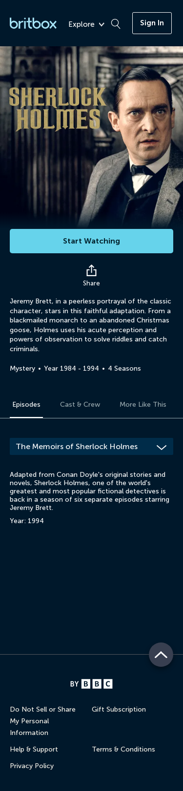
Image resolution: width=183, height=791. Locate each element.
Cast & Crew (80, 404)
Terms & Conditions (123, 749)
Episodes (26, 404)
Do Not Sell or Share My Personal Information (43, 721)
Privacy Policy (32, 766)
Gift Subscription (119, 709)
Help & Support (34, 749)
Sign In (152, 23)
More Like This (143, 404)
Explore (86, 24)
